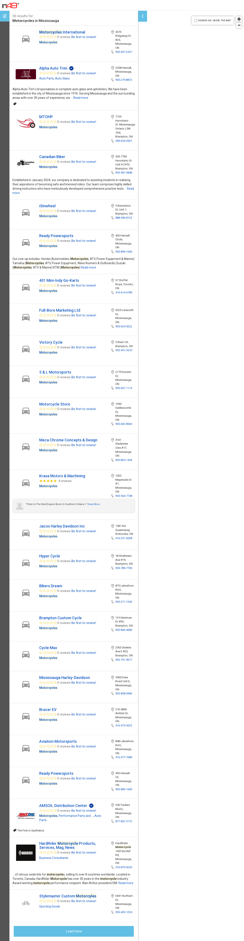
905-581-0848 (123, 172)
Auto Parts (46, 78)
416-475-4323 (123, 725)
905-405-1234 (123, 912)
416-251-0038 (123, 538)
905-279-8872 (123, 79)
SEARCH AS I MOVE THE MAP (214, 20)
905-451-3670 (123, 350)
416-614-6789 (123, 292)
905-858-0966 (123, 693)
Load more (74, 931)
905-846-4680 (123, 629)
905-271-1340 (123, 601)
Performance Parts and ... (76, 815)
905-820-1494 (123, 460)
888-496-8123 (123, 217)
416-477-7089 (123, 757)
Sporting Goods (49, 906)
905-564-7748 (123, 495)
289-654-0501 (123, 140)
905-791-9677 (123, 659)
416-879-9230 (123, 867)
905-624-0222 (123, 326)
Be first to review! (83, 37)
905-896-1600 (123, 251)
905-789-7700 (123, 568)
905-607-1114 (123, 388)
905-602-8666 (123, 424)
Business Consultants (53, 858)
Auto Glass (62, 78)
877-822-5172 (123, 821)
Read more (80, 97)
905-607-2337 (123, 51)
